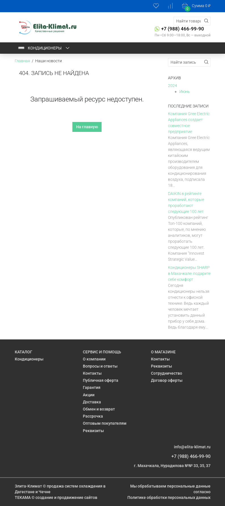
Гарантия (91, 387)
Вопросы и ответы (100, 366)
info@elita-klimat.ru (192, 447)
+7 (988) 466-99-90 (182, 29)
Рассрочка (93, 416)
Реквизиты (93, 430)
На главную (87, 127)
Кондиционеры (44, 48)
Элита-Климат (28, 486)
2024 (172, 85)
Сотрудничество (166, 373)
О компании (94, 359)
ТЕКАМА (23, 497)
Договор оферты (166, 380)
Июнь (184, 91)
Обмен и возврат (99, 409)
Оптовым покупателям (105, 423)
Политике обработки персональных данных (169, 497)
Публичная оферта (100, 380)
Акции (88, 395)
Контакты (92, 373)
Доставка (92, 402)
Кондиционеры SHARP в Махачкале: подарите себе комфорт (189, 273)
